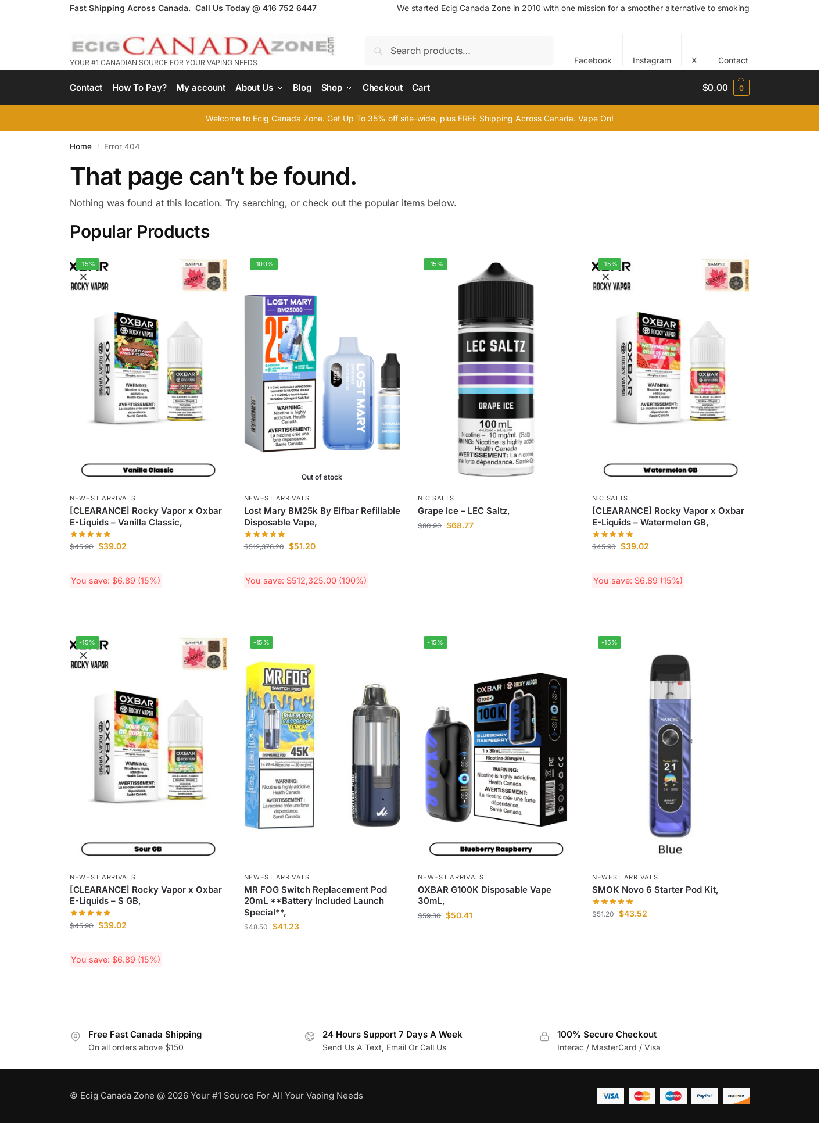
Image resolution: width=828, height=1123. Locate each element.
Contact (733, 60)
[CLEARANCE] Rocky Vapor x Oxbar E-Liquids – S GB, (146, 895)
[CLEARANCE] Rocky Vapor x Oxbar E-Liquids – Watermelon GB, (668, 516)
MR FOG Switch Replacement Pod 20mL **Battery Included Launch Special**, (315, 901)
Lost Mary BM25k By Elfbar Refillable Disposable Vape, (322, 516)
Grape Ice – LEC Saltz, (464, 510)
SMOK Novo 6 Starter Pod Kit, (655, 889)
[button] (726, 87)
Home (81, 146)
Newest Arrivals (103, 498)
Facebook (593, 60)
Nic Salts (436, 498)
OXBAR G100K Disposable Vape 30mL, (484, 895)
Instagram (652, 60)
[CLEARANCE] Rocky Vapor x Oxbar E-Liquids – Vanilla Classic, (146, 516)
